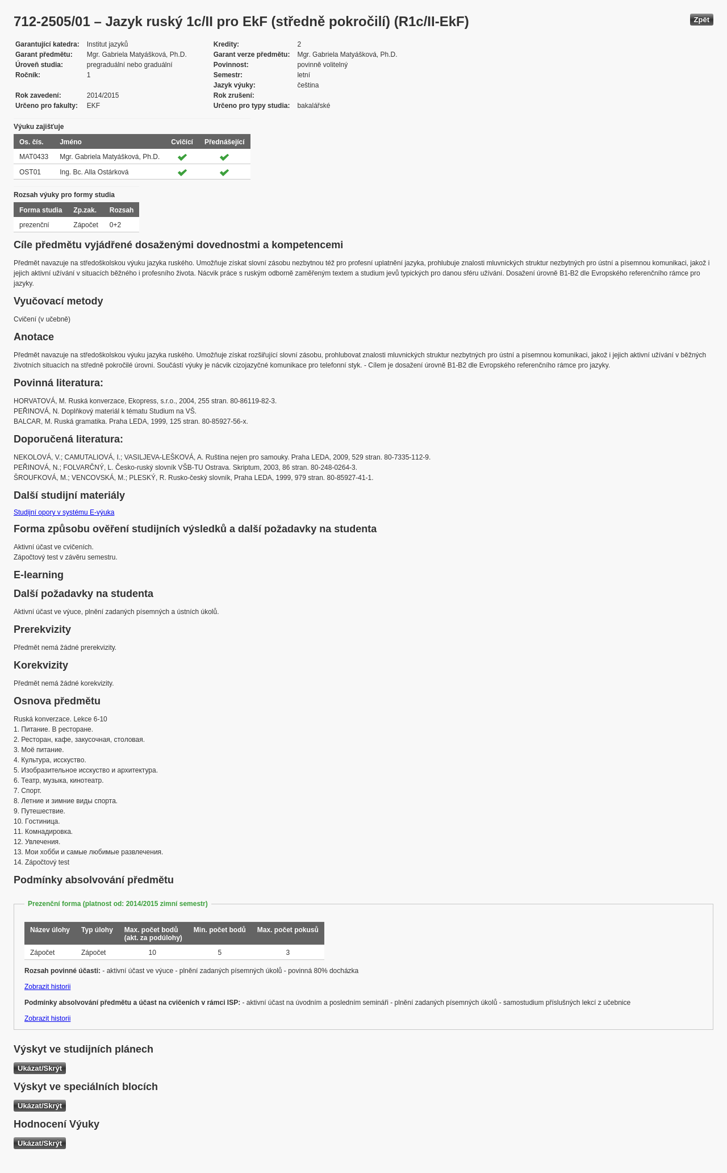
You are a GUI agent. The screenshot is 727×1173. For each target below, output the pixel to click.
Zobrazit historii (47, 987)
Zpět (701, 19)
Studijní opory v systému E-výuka (64, 512)
